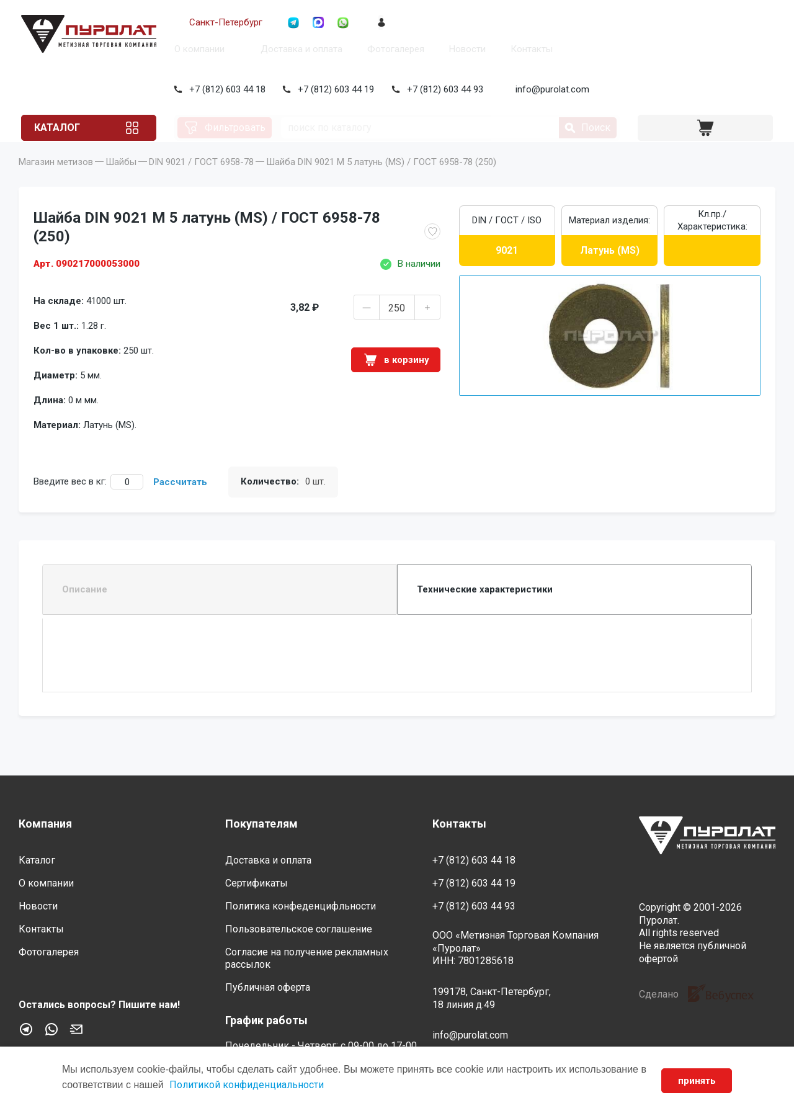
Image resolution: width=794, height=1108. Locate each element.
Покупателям (261, 823)
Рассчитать (180, 499)
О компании (197, 49)
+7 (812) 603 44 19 (334, 89)
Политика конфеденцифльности (300, 906)
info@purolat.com (550, 89)
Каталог (66, 127)
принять (695, 1080)
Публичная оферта (267, 987)
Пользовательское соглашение (298, 929)
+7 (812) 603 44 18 (225, 89)
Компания (45, 823)
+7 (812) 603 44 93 (442, 89)
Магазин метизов (56, 179)
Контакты (529, 49)
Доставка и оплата (299, 49)
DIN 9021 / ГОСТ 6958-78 (201, 179)
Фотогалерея (393, 49)
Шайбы (120, 179)
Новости (465, 49)
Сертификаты (256, 883)
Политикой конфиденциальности (254, 1085)
